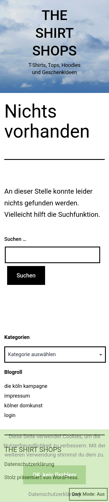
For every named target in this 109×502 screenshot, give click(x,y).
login (9, 415)
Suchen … (15, 239)
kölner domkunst (23, 405)
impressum (17, 396)
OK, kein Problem (54, 474)
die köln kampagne (25, 386)
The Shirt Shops (54, 33)
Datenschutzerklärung (55, 494)
